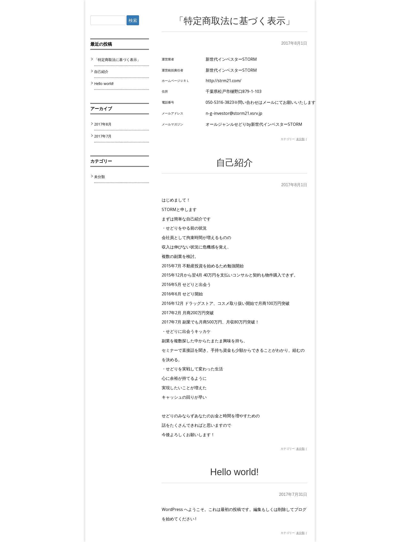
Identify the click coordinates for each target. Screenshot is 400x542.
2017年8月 (102, 124)
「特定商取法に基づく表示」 (234, 21)
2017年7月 (102, 136)
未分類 (300, 139)
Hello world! (234, 472)
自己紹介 (234, 162)
